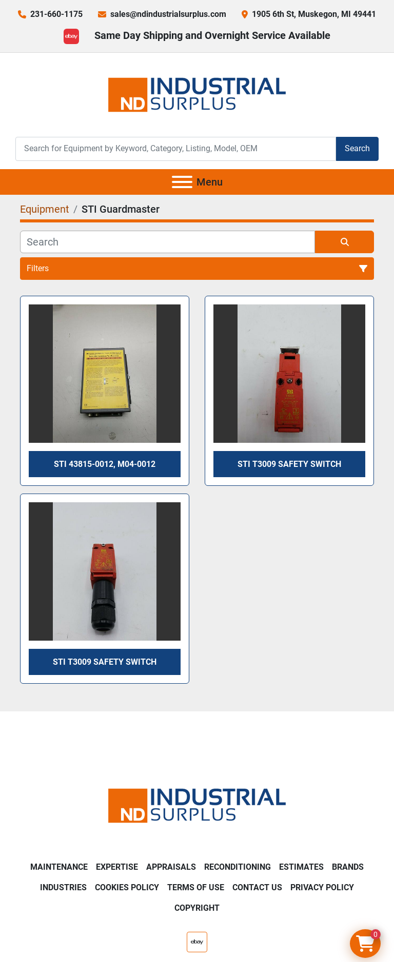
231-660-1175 (56, 14)
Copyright (197, 908)
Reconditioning (237, 867)
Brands (348, 867)
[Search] (175, 149)
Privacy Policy (322, 887)
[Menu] (182, 182)
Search (357, 148)
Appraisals (171, 867)
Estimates (301, 867)
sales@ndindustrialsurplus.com (168, 14)
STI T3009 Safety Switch (289, 464)
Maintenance (59, 867)
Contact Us (257, 887)
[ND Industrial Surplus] (197, 805)
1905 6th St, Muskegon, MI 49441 (314, 14)
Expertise (117, 867)
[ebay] (71, 36)
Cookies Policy (127, 887)
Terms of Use (195, 887)
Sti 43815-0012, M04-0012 (104, 464)
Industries (63, 887)
